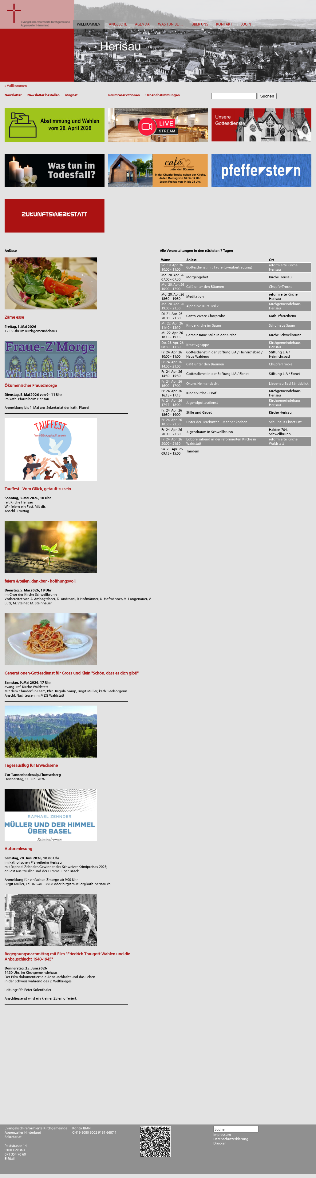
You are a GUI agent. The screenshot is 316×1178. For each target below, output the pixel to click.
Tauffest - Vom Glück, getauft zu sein (38, 488)
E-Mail (9, 1158)
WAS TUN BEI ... (170, 24)
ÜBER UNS (200, 24)
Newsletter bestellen (43, 95)
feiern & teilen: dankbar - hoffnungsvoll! (40, 581)
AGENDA (142, 24)
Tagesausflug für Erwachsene (31, 765)
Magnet (71, 95)
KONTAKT (224, 24)
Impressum (222, 1134)
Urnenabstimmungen (162, 95)
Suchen (267, 96)
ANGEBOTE (118, 24)
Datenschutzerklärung (230, 1139)
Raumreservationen (124, 95)
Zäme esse (14, 317)
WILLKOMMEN (89, 24)
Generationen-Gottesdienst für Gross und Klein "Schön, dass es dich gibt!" (72, 673)
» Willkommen (17, 86)
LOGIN (245, 24)
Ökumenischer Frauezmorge (31, 385)
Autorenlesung (18, 848)
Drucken (220, 1143)
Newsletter (13, 95)
